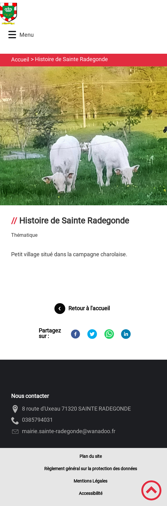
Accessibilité (90, 493)
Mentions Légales (90, 481)
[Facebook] (75, 334)
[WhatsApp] (109, 334)
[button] (12, 35)
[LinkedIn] (126, 334)
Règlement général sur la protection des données (90, 468)
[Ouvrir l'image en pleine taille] (83, 178)
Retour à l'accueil (89, 308)
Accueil (20, 59)
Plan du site (90, 456)
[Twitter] (92, 334)
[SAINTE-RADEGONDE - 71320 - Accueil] (65, 13)
